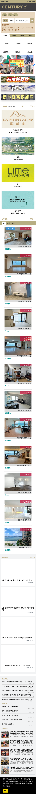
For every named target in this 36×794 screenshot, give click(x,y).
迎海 (23, 28)
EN (32, 1)
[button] (34, 64)
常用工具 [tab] (22, 35)
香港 (5, 15)
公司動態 (5, 728)
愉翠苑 (17, 30)
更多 (32, 106)
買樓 (5, 20)
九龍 (10, 15)
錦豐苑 (12, 28)
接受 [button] (5, 790)
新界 (15, 15)
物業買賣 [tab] (5, 35)
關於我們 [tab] (30, 35)
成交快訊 (5, 679)
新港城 (28, 28)
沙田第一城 (5, 28)
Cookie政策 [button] (6, 786)
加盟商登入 (4, 1)
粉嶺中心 (10, 30)
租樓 (11, 20)
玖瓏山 (18, 28)
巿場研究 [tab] (14, 35)
